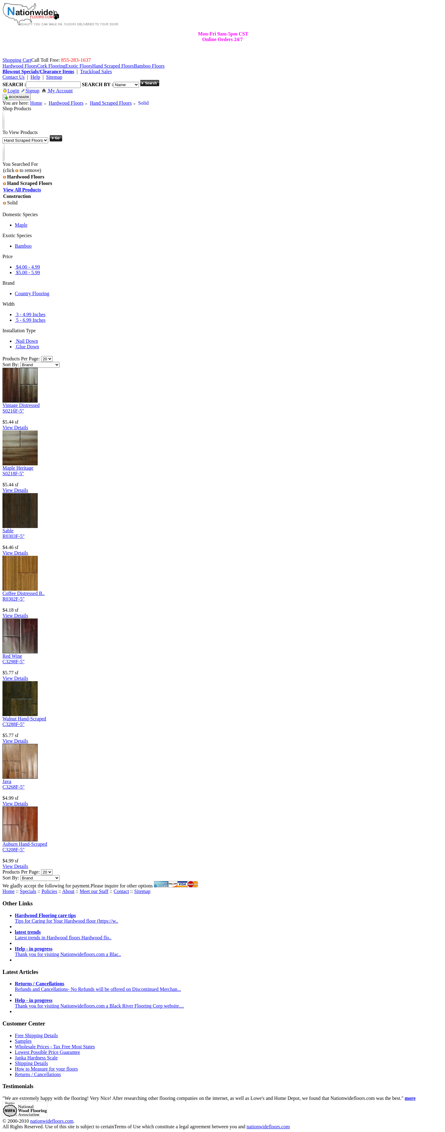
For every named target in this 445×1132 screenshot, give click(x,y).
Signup (30, 90)
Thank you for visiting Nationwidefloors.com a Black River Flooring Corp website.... (99, 1003)
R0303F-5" (13, 536)
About (68, 891)
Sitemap (142, 891)
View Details (15, 427)
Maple (21, 225)
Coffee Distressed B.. (23, 593)
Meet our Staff (94, 891)
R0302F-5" (13, 599)
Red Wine (12, 656)
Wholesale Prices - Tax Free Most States (55, 1046)
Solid (143, 103)
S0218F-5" (13, 473)
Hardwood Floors (66, 103)
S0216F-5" (13, 410)
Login (11, 90)
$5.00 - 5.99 (27, 272)
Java (6, 781)
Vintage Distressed (21, 405)
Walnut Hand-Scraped (24, 718)
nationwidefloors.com (51, 1121)
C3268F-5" (13, 787)
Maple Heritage (17, 468)
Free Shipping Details (36, 1035)
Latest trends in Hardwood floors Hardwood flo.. (63, 934)
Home (36, 103)
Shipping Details (31, 1063)
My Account (57, 90)
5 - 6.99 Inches (30, 320)
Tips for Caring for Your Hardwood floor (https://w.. (66, 918)
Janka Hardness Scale (36, 1057)
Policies (49, 891)
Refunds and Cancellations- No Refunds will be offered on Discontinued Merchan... (98, 986)
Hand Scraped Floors (111, 103)
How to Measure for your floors (46, 1068)
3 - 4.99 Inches (30, 314)
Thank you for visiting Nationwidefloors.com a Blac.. (68, 951)
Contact (121, 891)
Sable (8, 530)
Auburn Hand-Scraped (24, 844)
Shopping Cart (16, 60)
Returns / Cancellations (38, 1074)
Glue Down (27, 346)
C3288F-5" (13, 724)
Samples (23, 1041)
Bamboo (23, 246)
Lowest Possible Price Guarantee (47, 1052)
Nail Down (26, 341)
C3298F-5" (13, 661)
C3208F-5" (13, 849)
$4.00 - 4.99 (27, 267)
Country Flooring (32, 293)
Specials (28, 891)
